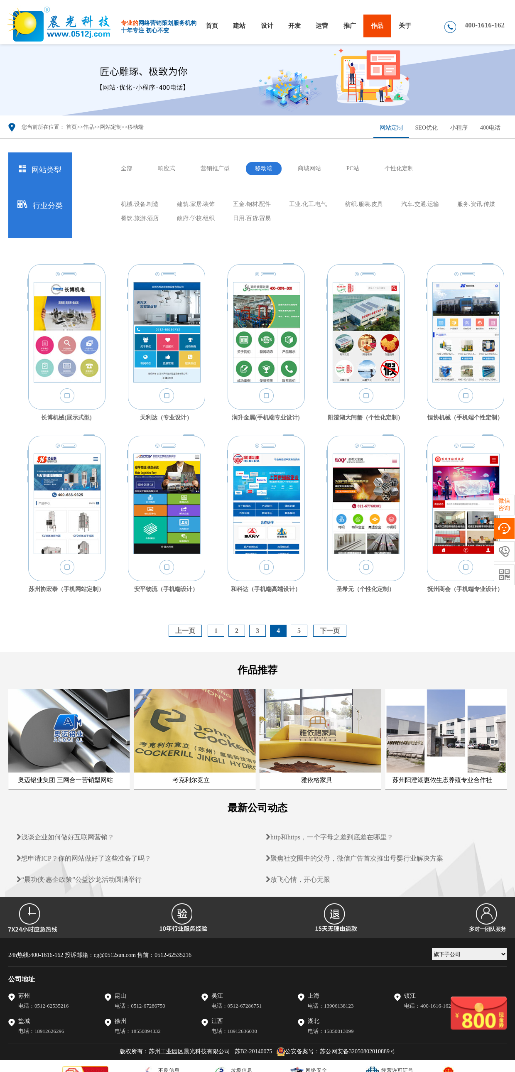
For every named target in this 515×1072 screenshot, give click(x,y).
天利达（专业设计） (166, 418)
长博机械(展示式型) (66, 418)
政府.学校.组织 (196, 218)
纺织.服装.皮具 (364, 204)
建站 (239, 25)
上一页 (185, 630)
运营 (322, 25)
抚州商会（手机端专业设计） (465, 589)
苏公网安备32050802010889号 (357, 1051)
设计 (267, 25)
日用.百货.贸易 (252, 218)
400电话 (490, 128)
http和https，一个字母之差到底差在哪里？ (329, 837)
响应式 (166, 168)
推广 (349, 25)
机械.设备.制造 (140, 204)
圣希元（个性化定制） (365, 589)
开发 (294, 25)
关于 (405, 25)
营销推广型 (215, 168)
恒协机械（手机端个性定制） (465, 418)
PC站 (352, 168)
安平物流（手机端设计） (166, 589)
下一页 (330, 630)
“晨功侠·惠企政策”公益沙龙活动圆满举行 (79, 879)
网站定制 (111, 127)
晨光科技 (112, 24)
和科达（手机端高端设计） (266, 589)
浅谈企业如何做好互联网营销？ (65, 837)
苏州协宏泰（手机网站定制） (66, 589)
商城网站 (309, 168)
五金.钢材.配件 (252, 204)
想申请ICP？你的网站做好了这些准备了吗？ (84, 858)
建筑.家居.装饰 (196, 204)
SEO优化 (426, 128)
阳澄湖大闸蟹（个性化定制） (365, 418)
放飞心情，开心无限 (298, 879)
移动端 (136, 127)
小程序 (459, 128)
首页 (212, 25)
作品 (377, 25)
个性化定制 (399, 168)
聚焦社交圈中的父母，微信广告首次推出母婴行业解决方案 (354, 858)
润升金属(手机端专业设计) (265, 418)
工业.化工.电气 (308, 204)
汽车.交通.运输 (420, 204)
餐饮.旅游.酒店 (140, 218)
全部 (126, 168)
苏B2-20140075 (253, 1051)
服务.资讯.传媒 (476, 204)
